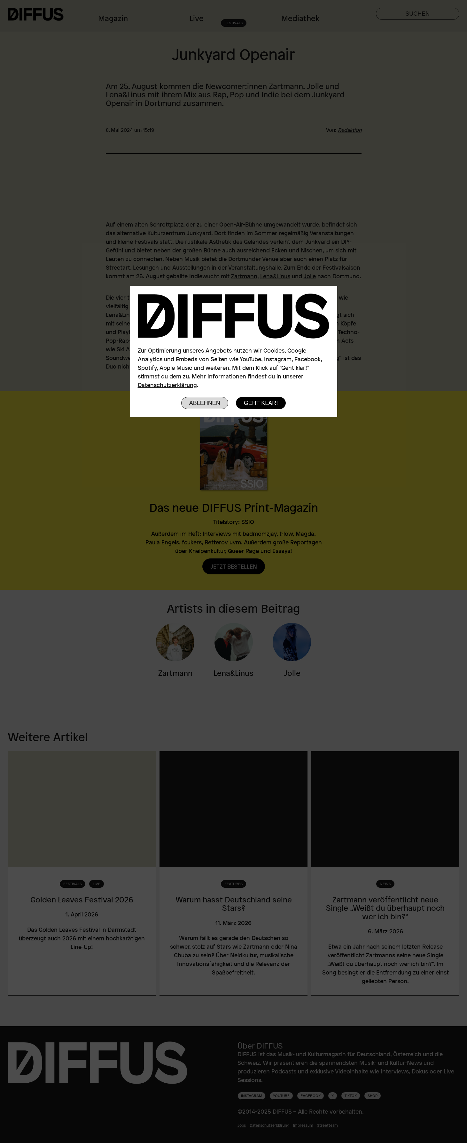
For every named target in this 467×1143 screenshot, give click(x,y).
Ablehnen (204, 403)
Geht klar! (261, 403)
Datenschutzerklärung (167, 385)
